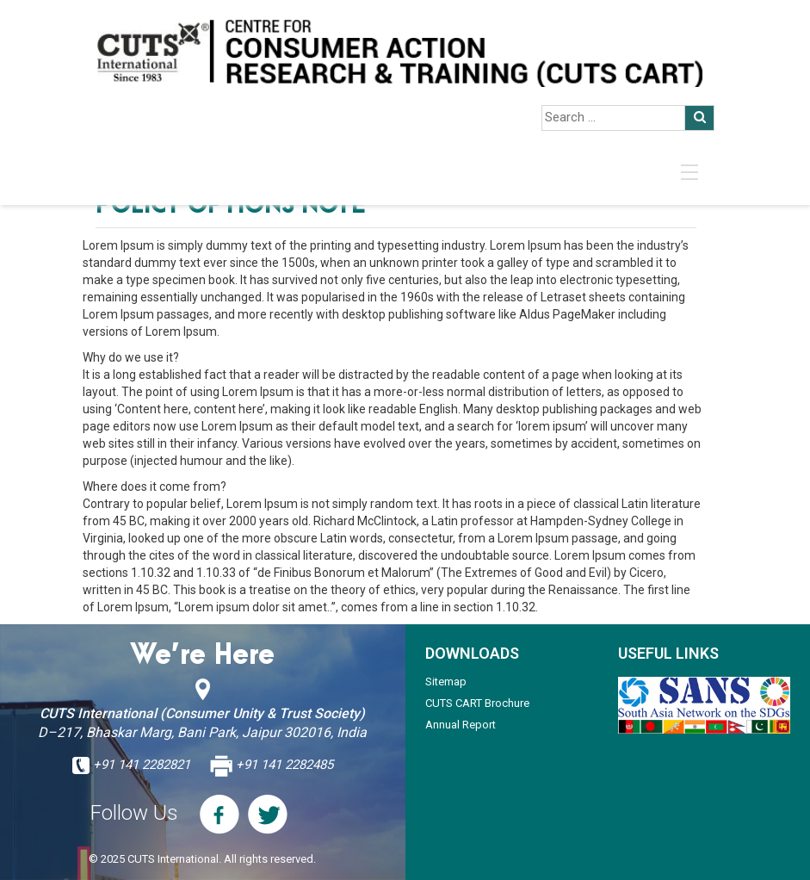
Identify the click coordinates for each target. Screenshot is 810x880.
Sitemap (446, 681)
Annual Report (460, 724)
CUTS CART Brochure (477, 703)
